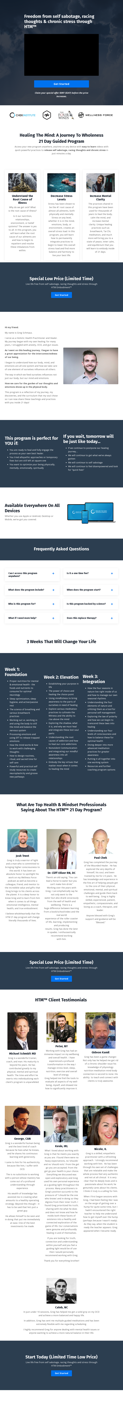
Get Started (61, 84)
